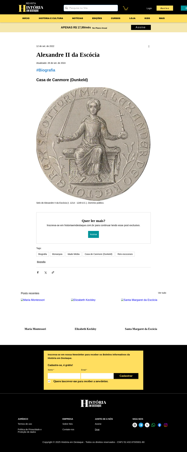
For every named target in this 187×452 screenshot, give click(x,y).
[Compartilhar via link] (52, 272)
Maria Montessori (35, 329)
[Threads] (134, 425)
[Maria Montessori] (43, 311)
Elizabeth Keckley (85, 329)
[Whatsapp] (153, 425)
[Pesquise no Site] (90, 8)
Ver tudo (162, 293)
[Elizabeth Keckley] (93, 311)
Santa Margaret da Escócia (141, 329)
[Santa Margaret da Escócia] (143, 311)
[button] (125, 8)
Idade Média (73, 254)
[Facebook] (159, 425)
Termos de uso (25, 424)
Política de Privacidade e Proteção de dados (30, 430)
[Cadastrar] (126, 376)
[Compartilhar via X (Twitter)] (45, 272)
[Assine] (165, 8)
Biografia (42, 254)
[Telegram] (141, 425)
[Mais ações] (149, 46)
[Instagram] (165, 425)
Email (83, 370)
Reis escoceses (125, 254)
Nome (50, 370)
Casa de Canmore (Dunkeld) (98, 254)
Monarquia (57, 254)
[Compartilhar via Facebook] (37, 272)
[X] (147, 425)
